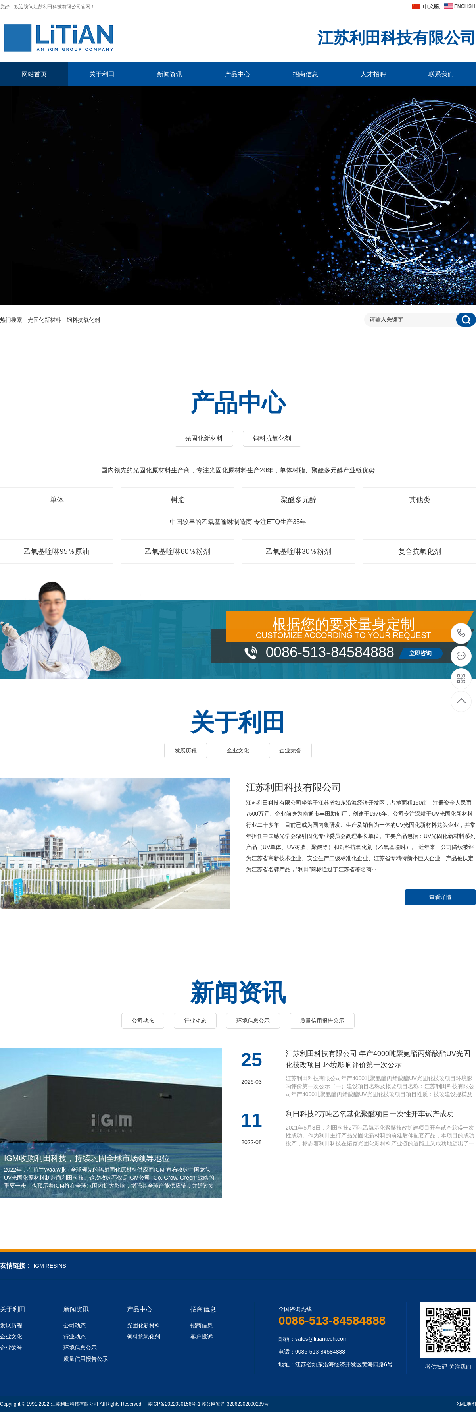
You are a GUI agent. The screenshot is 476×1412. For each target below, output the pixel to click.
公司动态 (143, 1020)
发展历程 (186, 750)
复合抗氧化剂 (419, 551)
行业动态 (195, 1020)
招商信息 (305, 74)
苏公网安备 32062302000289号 (235, 1404)
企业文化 (238, 750)
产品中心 (237, 74)
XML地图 (466, 1404)
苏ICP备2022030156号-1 (174, 1404)
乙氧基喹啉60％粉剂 (177, 551)
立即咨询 (420, 653)
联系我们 (441, 74)
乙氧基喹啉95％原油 (56, 551)
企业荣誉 (290, 750)
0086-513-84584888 (461, 633)
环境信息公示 (253, 1020)
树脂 (178, 500)
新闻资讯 (169, 74)
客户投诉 (201, 1336)
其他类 (419, 500)
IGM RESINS (49, 1266)
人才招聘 (373, 74)
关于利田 (102, 74)
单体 (57, 500)
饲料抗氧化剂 (83, 320)
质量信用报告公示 (322, 1020)
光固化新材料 (44, 320)
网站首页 (34, 74)
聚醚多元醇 (299, 500)
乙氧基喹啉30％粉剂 (298, 551)
